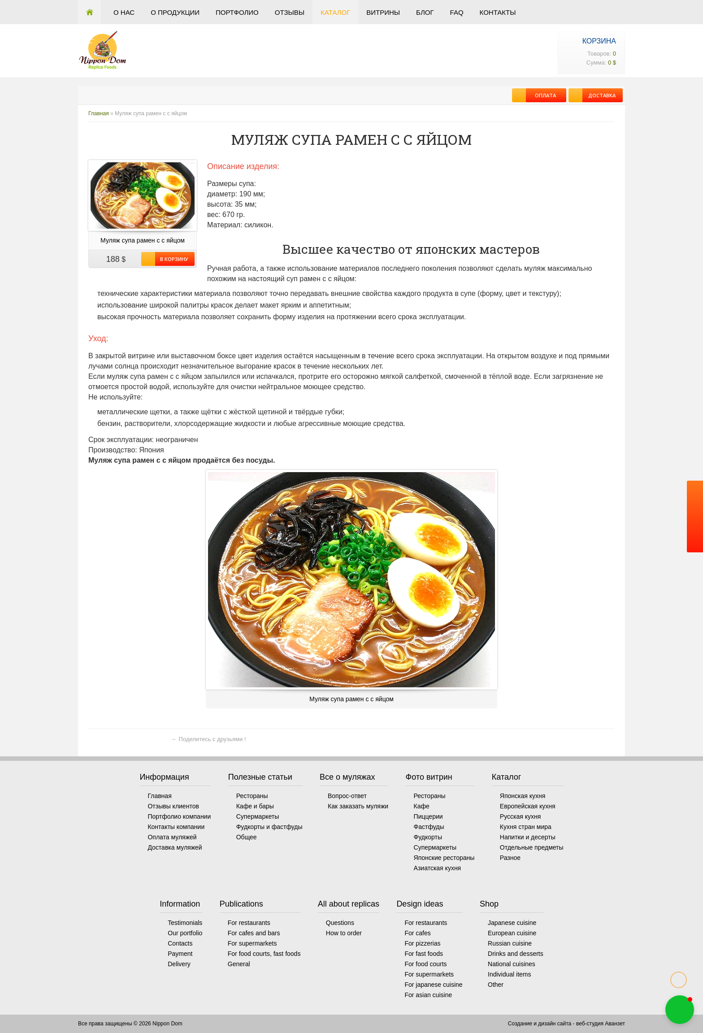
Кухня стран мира (525, 826)
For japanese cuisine (433, 984)
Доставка (599, 95)
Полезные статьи (260, 777)
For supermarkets (252, 943)
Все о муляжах (347, 777)
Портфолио (237, 12)
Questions (340, 922)
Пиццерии (428, 816)
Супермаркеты (257, 816)
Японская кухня (523, 795)
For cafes (417, 933)
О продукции (175, 12)
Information (180, 903)
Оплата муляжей (172, 837)
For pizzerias (422, 943)
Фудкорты (428, 837)
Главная (89, 12)
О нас (124, 12)
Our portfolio (185, 933)
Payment (180, 953)
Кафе (422, 806)
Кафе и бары (255, 806)
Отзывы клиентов (173, 806)
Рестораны (252, 795)
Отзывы (289, 12)
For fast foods (423, 953)
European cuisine (512, 933)
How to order (344, 933)
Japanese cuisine (512, 922)
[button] (679, 1009)
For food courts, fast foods (264, 953)
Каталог (335, 12)
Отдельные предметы (532, 847)
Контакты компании (176, 826)
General (239, 964)
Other (495, 984)
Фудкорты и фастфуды (269, 826)
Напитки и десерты (527, 837)
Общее (246, 837)
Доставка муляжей (175, 847)
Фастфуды (429, 826)
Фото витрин (429, 777)
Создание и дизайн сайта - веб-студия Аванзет (566, 1023)
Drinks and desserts (515, 953)
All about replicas (348, 903)
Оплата (541, 95)
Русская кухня (520, 816)
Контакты (498, 12)
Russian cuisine (510, 943)
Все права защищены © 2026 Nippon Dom (130, 1023)
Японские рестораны (444, 857)
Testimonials (185, 922)
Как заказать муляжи (358, 806)
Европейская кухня (527, 806)
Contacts (180, 943)
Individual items (509, 974)
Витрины (383, 12)
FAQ (457, 12)
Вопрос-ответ (347, 795)
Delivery (179, 964)
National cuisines (511, 964)
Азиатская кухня (437, 868)
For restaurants (249, 922)
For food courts (425, 964)
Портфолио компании (179, 816)
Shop (489, 903)
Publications (241, 903)
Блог (425, 12)
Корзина (599, 41)
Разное (510, 857)
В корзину (171, 259)
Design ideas (419, 903)
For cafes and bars (254, 933)
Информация (164, 777)
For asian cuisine (428, 994)
